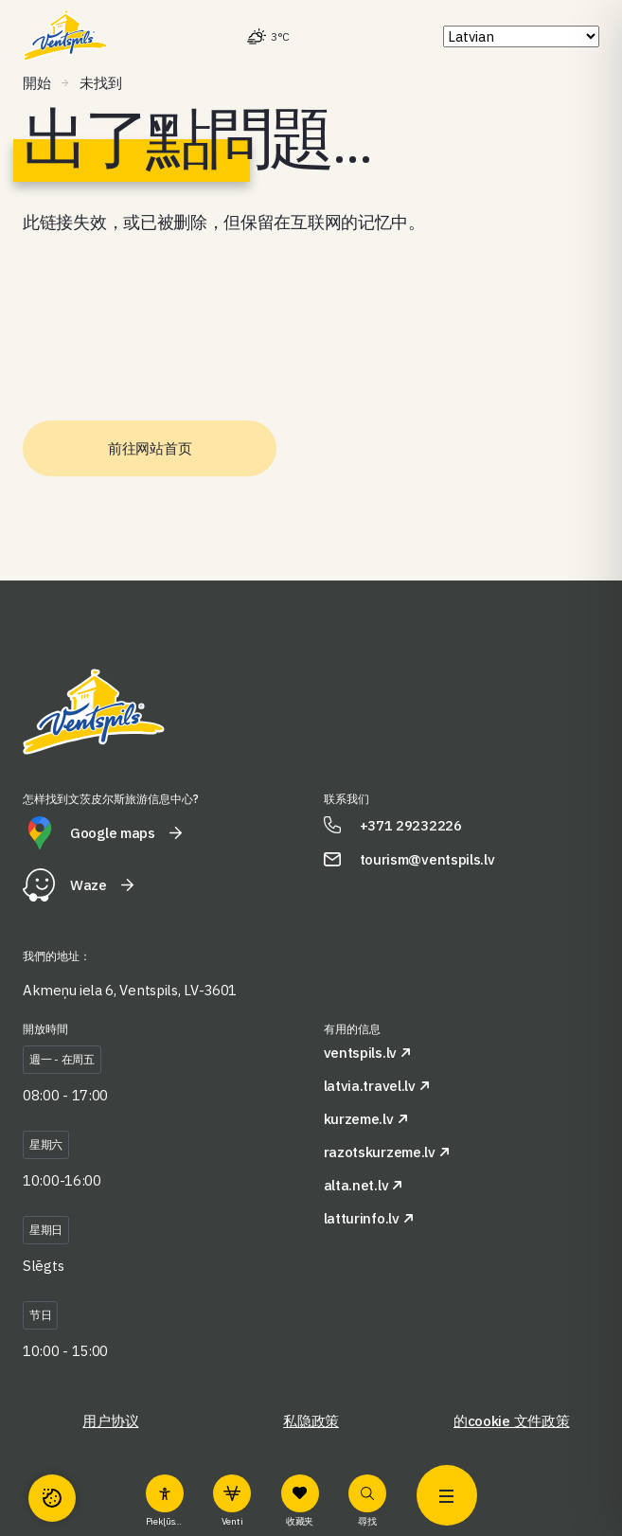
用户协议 (110, 1421)
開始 (36, 83)
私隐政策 (311, 1421)
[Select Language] (521, 36)
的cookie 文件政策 (511, 1421)
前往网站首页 (149, 448)
